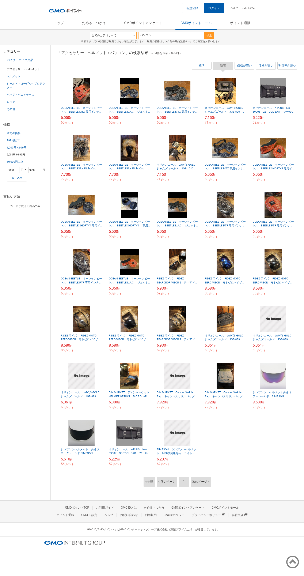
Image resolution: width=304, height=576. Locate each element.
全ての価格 (13, 133)
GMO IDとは (129, 507)
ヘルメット (13, 76)
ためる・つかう (94, 23)
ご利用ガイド (105, 507)
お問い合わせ (129, 515)
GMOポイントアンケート (143, 23)
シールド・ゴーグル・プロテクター (26, 85)
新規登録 (192, 8)
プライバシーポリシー (208, 515)
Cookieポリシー (174, 515)
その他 (11, 109)
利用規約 (151, 515)
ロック (11, 101)
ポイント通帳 (240, 23)
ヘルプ (234, 8)
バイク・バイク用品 (20, 60)
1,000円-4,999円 (16, 147)
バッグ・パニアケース (20, 94)
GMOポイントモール (196, 23)
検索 (209, 35)
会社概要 (239, 515)
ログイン (214, 8)
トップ (59, 23)
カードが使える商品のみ (22, 206)
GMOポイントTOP (77, 507)
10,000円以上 (15, 161)
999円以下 (13, 140)
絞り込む (17, 178)
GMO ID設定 (248, 8)
